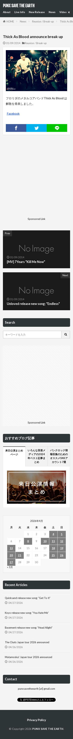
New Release (37, 12)
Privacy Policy (36, 720)
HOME (10, 21)
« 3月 (10, 567)
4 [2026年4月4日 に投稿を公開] (53, 534)
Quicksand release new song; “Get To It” (27, 598)
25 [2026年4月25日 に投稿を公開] (53, 555)
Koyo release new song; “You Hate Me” (27, 612)
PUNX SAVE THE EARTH (18, 6)
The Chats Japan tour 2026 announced (27, 642)
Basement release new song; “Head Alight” (29, 627)
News (52, 12)
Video (63, 12)
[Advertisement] (36, 179)
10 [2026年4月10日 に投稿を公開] (45, 541)
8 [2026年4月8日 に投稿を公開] (28, 541)
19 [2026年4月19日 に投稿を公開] (61, 548)
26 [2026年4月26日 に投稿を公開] (61, 555)
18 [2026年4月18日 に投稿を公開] (53, 548)
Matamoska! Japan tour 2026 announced (28, 657)
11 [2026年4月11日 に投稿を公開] (53, 541)
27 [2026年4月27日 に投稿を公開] (11, 562)
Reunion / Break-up (43, 21)
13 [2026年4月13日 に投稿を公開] (11, 548)
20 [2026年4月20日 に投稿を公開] (11, 555)
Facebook (13, 113)
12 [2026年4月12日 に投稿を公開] (61, 541)
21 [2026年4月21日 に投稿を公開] (19, 555)
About (7, 12)
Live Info (19, 12)
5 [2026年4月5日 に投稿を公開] (61, 534)
